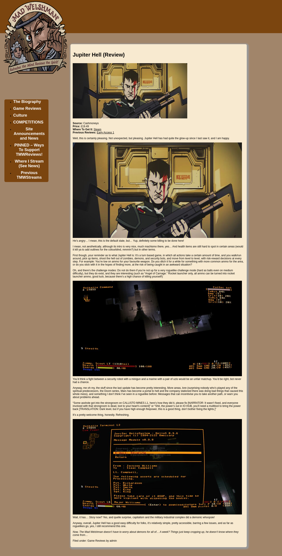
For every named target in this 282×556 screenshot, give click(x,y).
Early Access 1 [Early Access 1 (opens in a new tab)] (105, 132)
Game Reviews (27, 108)
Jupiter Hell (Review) (99, 55)
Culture (20, 115)
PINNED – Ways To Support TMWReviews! (29, 150)
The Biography (27, 101)
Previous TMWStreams (29, 175)
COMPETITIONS (28, 122)
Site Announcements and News (29, 133)
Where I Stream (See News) (29, 163)
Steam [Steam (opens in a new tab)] (97, 129)
